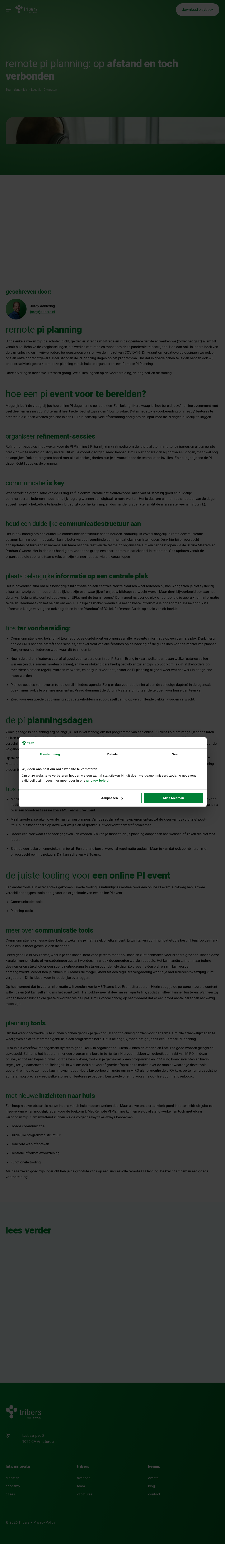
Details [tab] (112, 754)
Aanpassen (112, 798)
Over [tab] (175, 754)
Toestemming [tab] (50, 754)
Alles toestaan (173, 798)
